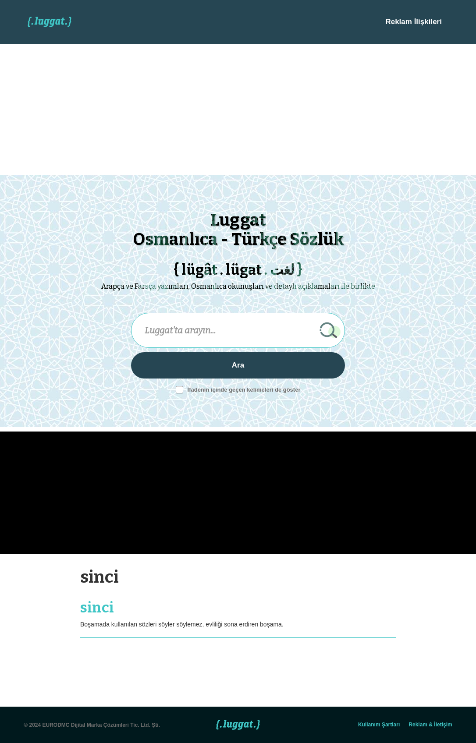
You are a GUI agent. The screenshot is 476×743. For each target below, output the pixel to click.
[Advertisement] (238, 109)
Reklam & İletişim (430, 725)
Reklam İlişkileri (413, 22)
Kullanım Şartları (379, 725)
